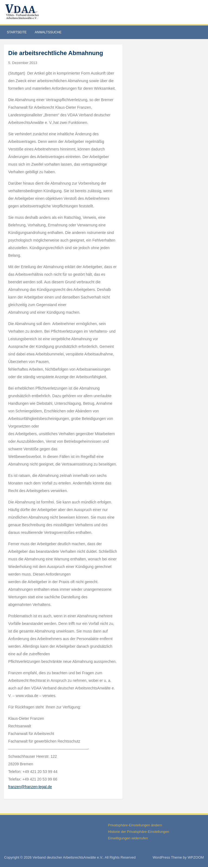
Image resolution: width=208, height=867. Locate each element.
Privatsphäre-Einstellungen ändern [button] (135, 825)
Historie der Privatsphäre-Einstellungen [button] (138, 832)
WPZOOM (196, 857)
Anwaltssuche (48, 32)
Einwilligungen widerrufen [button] (128, 838)
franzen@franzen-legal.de (30, 787)
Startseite (17, 32)
